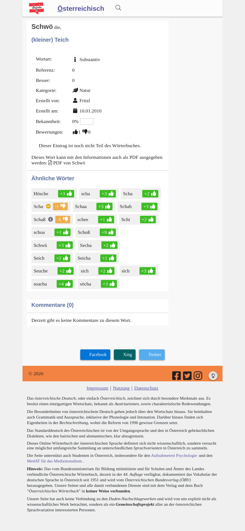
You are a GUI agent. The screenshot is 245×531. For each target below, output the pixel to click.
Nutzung (121, 388)
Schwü (41, 245)
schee (83, 219)
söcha (86, 284)
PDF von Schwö (69, 163)
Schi (126, 219)
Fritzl (84, 100)
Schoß (84, 232)
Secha (86, 245)
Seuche (41, 271)
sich (85, 271)
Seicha (84, 258)
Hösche (41, 193)
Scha (128, 193)
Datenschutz (146, 388)
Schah (126, 206)
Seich (39, 258)
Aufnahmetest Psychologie (174, 455)
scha (86, 193)
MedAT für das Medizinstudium (54, 461)
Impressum (97, 388)
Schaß (40, 219)
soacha (41, 284)
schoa (40, 232)
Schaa (81, 206)
